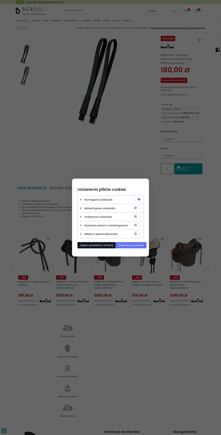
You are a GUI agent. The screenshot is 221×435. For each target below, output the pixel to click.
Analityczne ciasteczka (96, 216)
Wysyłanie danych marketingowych (104, 225)
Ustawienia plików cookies (99, 189)
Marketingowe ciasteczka (97, 208)
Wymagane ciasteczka (96, 199)
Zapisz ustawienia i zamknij (94, 245)
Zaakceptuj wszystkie (130, 245)
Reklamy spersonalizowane (98, 234)
